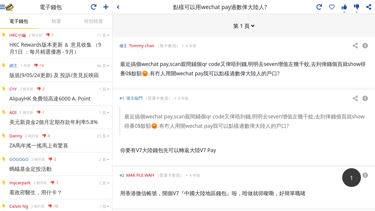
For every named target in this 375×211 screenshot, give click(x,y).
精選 (56, 21)
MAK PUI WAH (140, 175)
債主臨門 (134, 98)
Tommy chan (141, 45)
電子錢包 (18, 21)
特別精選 (93, 21)
